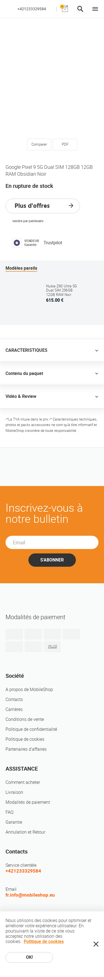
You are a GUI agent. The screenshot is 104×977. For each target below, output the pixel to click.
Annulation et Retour (25, 832)
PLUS (52, 646)
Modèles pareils (21, 268)
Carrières (14, 709)
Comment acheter (23, 782)
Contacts (14, 699)
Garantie (14, 822)
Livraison (14, 792)
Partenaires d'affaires (26, 749)
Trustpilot (53, 242)
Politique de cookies (25, 739)
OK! (29, 957)
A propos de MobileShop (29, 689)
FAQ (10, 812)
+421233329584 (31, 9)
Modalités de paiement (28, 802)
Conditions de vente (25, 719)
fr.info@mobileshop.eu (30, 895)
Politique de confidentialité (31, 729)
